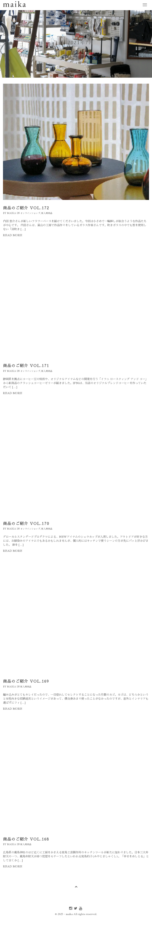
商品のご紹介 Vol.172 (26, 208)
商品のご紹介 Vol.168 (26, 839)
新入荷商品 (46, 213)
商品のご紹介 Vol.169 (26, 681)
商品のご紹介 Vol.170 (26, 524)
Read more (12, 235)
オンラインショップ (30, 213)
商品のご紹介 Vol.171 (26, 366)
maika (11, 213)
